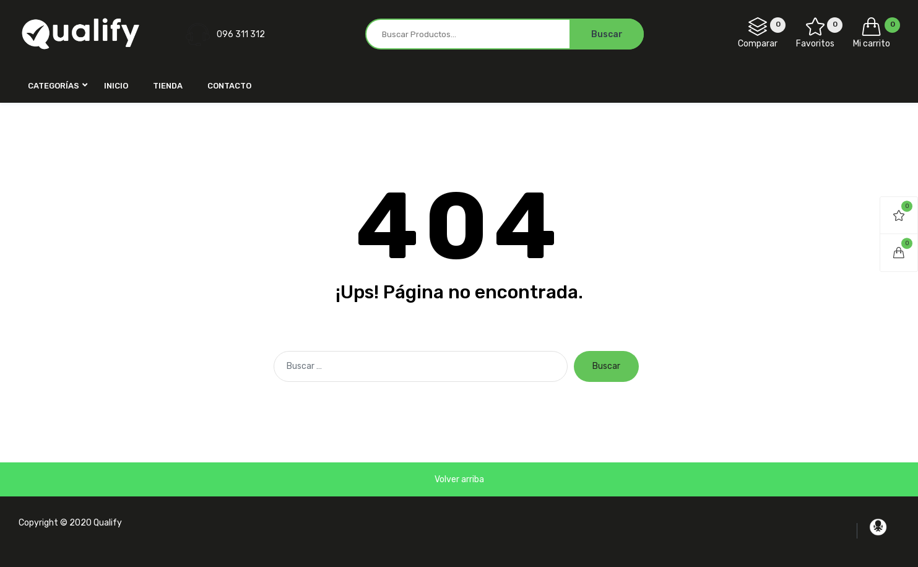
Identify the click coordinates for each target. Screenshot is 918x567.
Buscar (606, 366)
